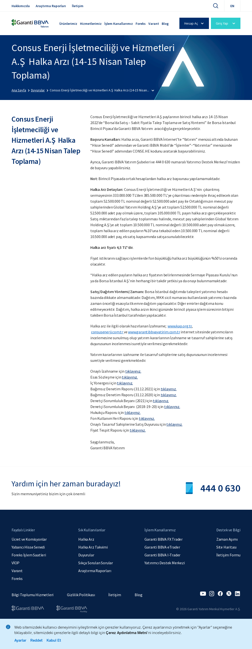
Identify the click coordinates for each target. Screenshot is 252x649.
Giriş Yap (226, 23)
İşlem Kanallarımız (118, 23)
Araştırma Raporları (51, 6)
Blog (165, 23)
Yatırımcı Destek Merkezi (164, 562)
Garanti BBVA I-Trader (162, 554)
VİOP (15, 562)
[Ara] (215, 5)
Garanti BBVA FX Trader (163, 539)
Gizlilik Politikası (81, 594)
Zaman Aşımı (227, 539)
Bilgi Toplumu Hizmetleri (32, 594)
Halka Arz (86, 539)
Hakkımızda (21, 6)
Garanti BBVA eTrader (162, 547)
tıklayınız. (147, 418)
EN (232, 6)
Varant (153, 23)
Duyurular (86, 554)
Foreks (141, 23)
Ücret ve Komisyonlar (29, 539)
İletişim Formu (228, 554)
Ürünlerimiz (68, 23)
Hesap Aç (194, 23)
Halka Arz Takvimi (93, 547)
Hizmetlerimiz (91, 23)
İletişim (77, 6)
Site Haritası (226, 547)
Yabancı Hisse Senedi (28, 547)
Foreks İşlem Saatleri (29, 554)
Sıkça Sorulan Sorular (95, 562)
